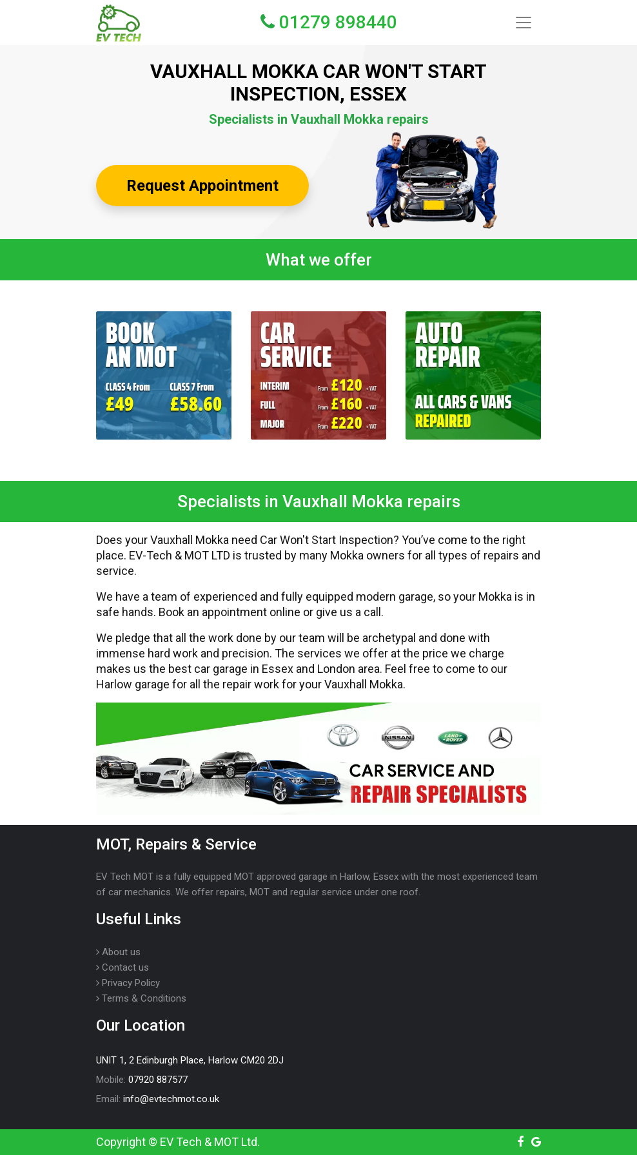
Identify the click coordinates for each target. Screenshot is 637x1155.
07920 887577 (158, 1079)
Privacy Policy (128, 983)
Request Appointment (202, 186)
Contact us (122, 967)
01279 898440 (328, 22)
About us (118, 952)
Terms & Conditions (141, 998)
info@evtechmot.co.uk (171, 1099)
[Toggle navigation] (523, 22)
